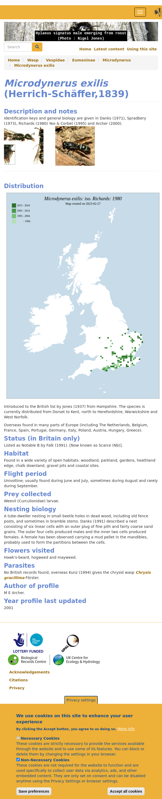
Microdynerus (116, 60)
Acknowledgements (29, 672)
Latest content (109, 49)
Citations (18, 680)
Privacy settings (81, 713)
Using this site (142, 49)
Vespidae (55, 60)
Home (85, 49)
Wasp (33, 60)
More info (126, 742)
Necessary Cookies (40, 751)
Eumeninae (83, 60)
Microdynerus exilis (34, 65)
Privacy (16, 688)
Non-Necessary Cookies (45, 773)
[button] (15, 31)
